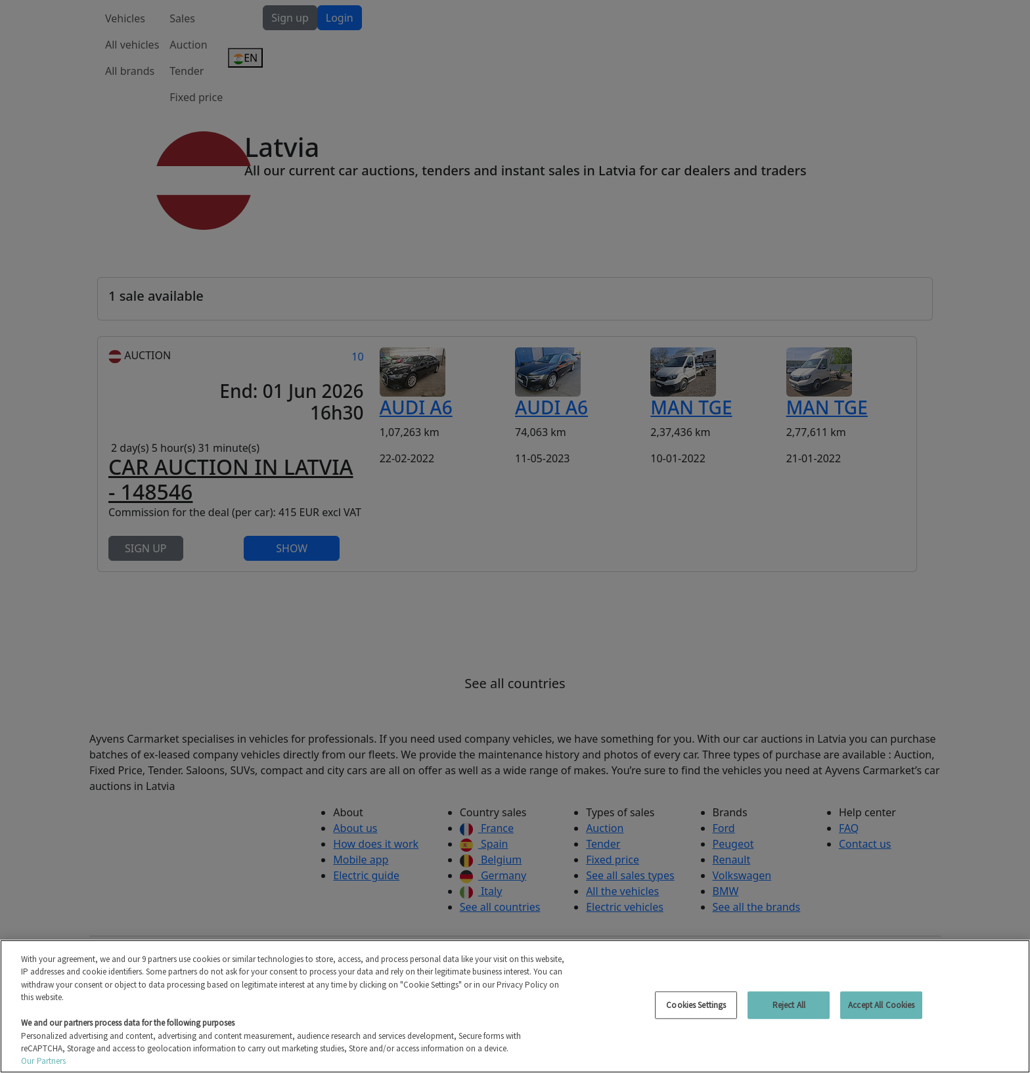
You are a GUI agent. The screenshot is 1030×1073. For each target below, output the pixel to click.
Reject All (788, 1005)
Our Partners (43, 1060)
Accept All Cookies (881, 1005)
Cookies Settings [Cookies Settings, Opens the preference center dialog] (696, 1005)
